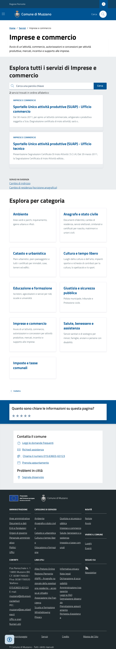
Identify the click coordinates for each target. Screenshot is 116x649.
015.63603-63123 (19, 587)
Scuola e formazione (45, 607)
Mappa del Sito (90, 636)
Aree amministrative (19, 518)
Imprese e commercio (24, 100)
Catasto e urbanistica (45, 533)
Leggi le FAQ (66, 595)
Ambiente (39, 518)
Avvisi (88, 523)
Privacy (38, 617)
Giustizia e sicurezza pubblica (70, 521)
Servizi (22, 28)
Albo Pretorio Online (45, 569)
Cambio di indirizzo (19, 183)
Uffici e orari (15, 619)
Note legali (65, 573)
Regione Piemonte (17, 4)
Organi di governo (18, 533)
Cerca (100, 85)
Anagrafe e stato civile (45, 525)
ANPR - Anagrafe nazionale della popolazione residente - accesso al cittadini (45, 586)
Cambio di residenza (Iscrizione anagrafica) (33, 188)
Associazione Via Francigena (45, 600)
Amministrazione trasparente (70, 589)
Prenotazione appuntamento (70, 608)
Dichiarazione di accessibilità (70, 581)
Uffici (11, 552)
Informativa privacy (69, 569)
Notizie (88, 518)
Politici (12, 547)
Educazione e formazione (45, 550)
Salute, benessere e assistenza (70, 535)
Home (12, 28)
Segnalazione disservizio (70, 600)
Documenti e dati (17, 523)
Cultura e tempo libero (45, 540)
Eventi (88, 548)
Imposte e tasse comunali (70, 545)
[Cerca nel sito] (102, 14)
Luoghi (88, 543)
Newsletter (90, 572)
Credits (65, 636)
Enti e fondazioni (17, 528)
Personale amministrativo (19, 540)
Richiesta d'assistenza (70, 615)
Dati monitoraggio (18, 636)
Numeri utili (15, 624)
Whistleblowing (42, 612)
